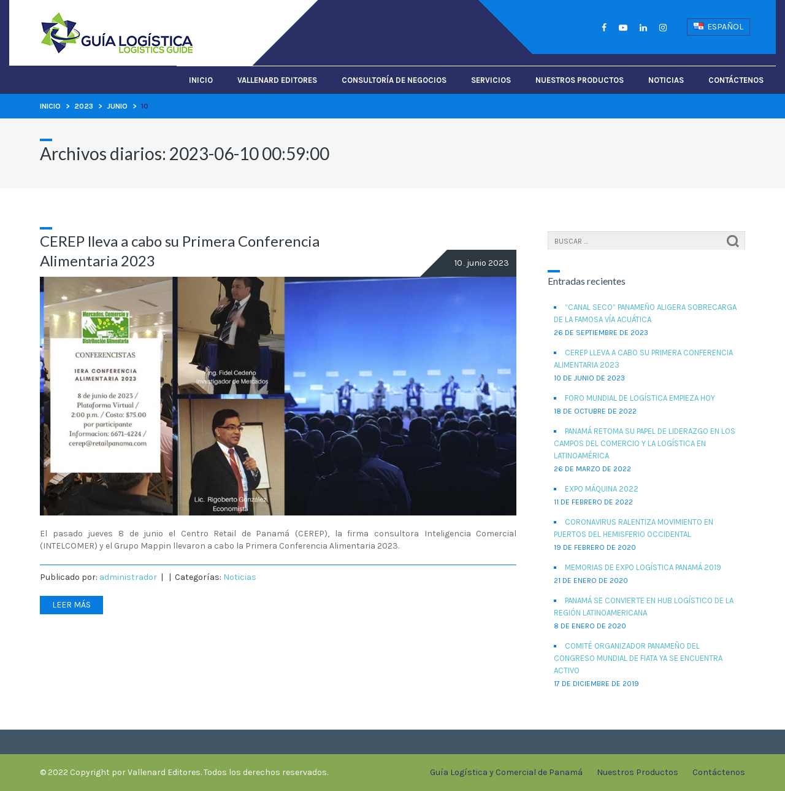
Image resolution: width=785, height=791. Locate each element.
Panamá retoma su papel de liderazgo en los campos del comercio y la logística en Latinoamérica (644, 443)
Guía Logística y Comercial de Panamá (506, 772)
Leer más (71, 605)
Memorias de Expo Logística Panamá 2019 (643, 567)
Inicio (201, 80)
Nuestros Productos (579, 80)
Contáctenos (736, 80)
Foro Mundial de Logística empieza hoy (640, 398)
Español (718, 26)
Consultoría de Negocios (394, 80)
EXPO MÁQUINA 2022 (601, 488)
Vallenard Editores (277, 80)
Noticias (666, 80)
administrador (128, 577)
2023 (83, 106)
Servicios (491, 80)
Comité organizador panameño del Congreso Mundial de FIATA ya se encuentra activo (638, 658)
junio (117, 106)
